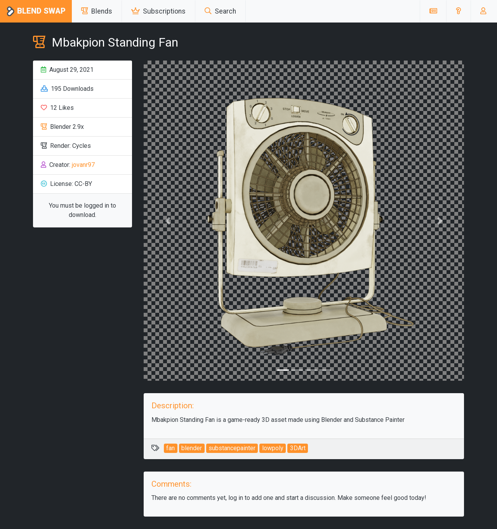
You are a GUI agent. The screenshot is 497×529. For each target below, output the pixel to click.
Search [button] (220, 11)
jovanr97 (83, 164)
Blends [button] (96, 11)
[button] (458, 11)
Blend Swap (36, 11)
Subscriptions (158, 11)
